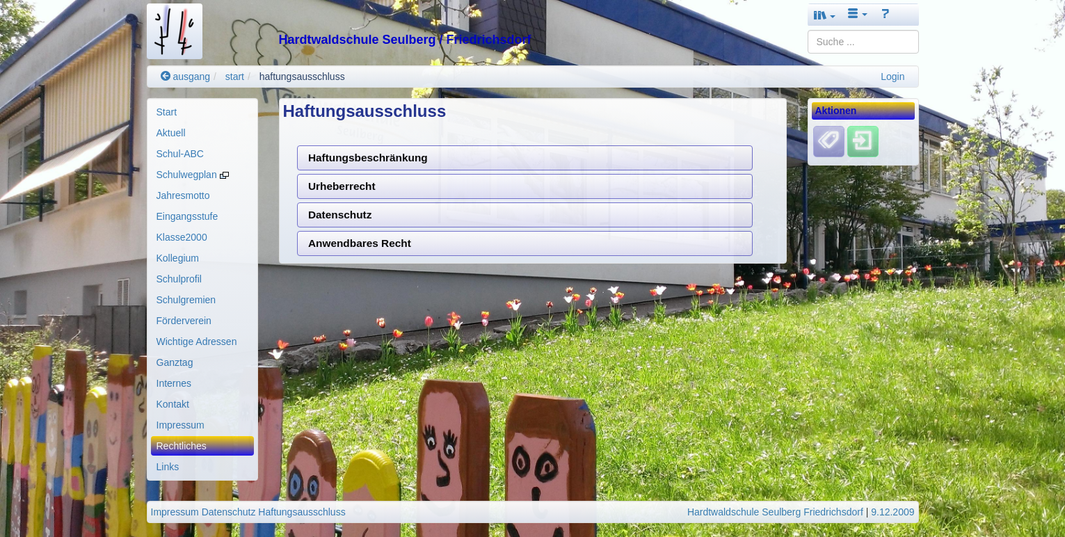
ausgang (186, 76)
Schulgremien (186, 299)
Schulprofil (179, 278)
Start (167, 112)
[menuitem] (202, 112)
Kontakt (173, 404)
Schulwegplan (193, 174)
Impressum (181, 425)
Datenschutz (340, 215)
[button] (825, 15)
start (234, 76)
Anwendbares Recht (359, 243)
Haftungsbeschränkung (368, 157)
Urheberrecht (342, 186)
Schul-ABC (180, 153)
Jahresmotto (183, 195)
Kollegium (178, 258)
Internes (174, 383)
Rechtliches (182, 445)
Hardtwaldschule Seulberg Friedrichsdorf (775, 512)
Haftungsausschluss (301, 512)
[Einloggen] (863, 141)
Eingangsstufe (187, 216)
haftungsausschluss (302, 76)
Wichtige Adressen (197, 341)
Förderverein (184, 320)
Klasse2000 (182, 237)
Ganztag (175, 362)
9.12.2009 (892, 512)
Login (892, 76)
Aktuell (171, 132)
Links (168, 466)
